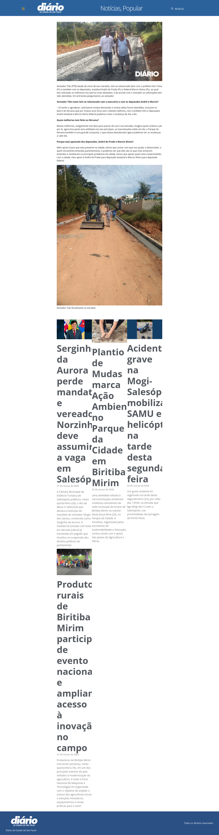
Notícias (110, 8)
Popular (132, 8)
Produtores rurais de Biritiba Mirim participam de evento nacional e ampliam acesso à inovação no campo (82, 666)
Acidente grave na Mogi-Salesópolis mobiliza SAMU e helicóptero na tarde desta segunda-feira (153, 413)
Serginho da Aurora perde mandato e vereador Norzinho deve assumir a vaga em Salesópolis (82, 413)
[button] (24, 9)
